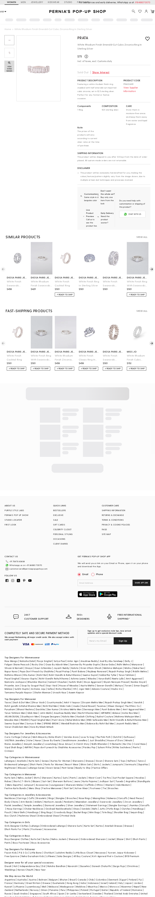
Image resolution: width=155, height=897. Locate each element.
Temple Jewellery (33, 805)
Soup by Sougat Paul (32, 685)
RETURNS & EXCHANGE (113, 515)
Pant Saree (67, 767)
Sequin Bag (136, 812)
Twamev (101, 706)
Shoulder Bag (121, 812)
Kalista (75, 668)
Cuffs (31, 798)
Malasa (8, 689)
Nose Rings (84, 798)
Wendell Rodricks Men (73, 723)
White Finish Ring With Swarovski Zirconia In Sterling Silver (137, 283)
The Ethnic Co (132, 706)
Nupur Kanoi (11, 671)
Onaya (28, 668)
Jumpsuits (117, 764)
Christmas (132, 866)
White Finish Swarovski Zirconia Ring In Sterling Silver (112, 283)
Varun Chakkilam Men (16, 727)
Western (109, 785)
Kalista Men (68, 716)
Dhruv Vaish (38, 702)
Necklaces (10, 798)
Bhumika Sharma (37, 682)
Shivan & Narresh (14, 668)
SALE (55, 520)
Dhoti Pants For (13, 829)
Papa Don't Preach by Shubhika (37, 671)
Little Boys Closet (83, 852)
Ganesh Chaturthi (101, 866)
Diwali (8, 866)
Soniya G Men (33, 723)
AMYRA (28, 747)
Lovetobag (51, 744)
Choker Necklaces (33, 808)
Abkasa (116, 713)
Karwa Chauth (25, 869)
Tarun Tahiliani (126, 675)
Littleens (50, 856)
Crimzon (9, 751)
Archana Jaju (38, 689)
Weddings (10, 869)
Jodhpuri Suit (106, 781)
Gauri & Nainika (42, 668)
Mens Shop (34, 788)
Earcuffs (122, 798)
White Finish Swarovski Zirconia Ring (110, 357)
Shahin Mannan (42, 692)
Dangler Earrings (118, 805)
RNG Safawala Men (97, 720)
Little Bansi (36, 852)
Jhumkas (134, 805)
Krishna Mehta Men (71, 709)
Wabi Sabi (65, 706)
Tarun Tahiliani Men (15, 713)
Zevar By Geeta (51, 740)
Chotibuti (49, 852)
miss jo (132, 351)
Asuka (76, 706)
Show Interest (101, 72)
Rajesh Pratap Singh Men (118, 702)
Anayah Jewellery (33, 744)
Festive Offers (100, 767)
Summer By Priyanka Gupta (85, 664)
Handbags (138, 808)
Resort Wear (71, 764)
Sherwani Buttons (62, 781)
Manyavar (137, 664)
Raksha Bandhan (56, 866)
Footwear (95, 788)
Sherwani (47, 777)
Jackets (106, 764)
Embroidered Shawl (49, 815)
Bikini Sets (86, 764)
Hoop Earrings (14, 808)
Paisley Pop (89, 747)
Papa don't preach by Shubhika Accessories (57, 747)
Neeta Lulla (118, 678)
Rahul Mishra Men (75, 720)
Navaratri (73, 866)
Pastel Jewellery (13, 805)
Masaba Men (11, 720)
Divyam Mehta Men (92, 702)
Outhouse (128, 737)
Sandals (86, 808)
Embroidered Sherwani (93, 839)
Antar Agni (73, 661)
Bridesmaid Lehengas (16, 764)
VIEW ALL (141, 236)
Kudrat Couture (105, 716)
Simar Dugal (140, 685)
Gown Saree (53, 767)
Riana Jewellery (13, 744)
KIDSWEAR (53, 2)
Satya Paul (59, 661)
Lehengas (10, 760)
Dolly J (128, 661)
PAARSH (25, 720)
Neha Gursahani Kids (32, 856)
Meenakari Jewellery (87, 801)
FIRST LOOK (10, 524)
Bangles (60, 798)
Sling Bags (46, 812)
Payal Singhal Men (40, 720)
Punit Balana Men (111, 709)
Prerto (136, 747)
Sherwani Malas (74, 785)
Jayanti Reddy (61, 668)
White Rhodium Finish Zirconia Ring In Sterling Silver (64, 357)
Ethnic (100, 785)
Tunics (141, 760)
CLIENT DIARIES (60, 543)
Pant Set (68, 788)
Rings (51, 798)
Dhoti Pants (36, 764)
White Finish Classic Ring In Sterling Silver (87, 357)
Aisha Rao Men (130, 713)
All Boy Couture (81, 856)
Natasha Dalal (27, 661)
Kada (68, 808)
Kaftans (132, 760)
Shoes (76, 808)
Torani (128, 685)
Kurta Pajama (89, 781)
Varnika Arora (71, 737)
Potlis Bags (113, 808)
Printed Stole (68, 815)
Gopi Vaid (51, 685)
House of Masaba (68, 685)
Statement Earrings (96, 805)
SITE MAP (106, 534)
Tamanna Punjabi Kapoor (18, 692)
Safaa (50, 689)
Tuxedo (119, 781)
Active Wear (81, 788)
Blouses (22, 767)
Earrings (21, 798)
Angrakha (131, 781)
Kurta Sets (34, 760)
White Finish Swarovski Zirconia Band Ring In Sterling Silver (15, 283)
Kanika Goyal (138, 682)
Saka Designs (64, 856)
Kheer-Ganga (115, 706)
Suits (65, 777)
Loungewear (57, 785)
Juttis (102, 808)
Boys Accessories (40, 842)
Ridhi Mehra (123, 664)
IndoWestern (123, 785)
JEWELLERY (37, 2)
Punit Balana (79, 671)
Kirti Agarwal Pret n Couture (107, 856)
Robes (8, 781)
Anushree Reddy (89, 661)
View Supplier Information (130, 89)
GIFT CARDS (59, 524)
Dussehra (85, 866)
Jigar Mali (84, 689)
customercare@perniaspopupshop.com (28, 569)
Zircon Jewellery (133, 801)
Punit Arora (58, 720)
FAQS (104, 529)
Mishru (127, 668)
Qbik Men (32, 713)
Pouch (8, 812)
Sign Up (123, 640)
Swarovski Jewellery (111, 801)
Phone (99, 574)
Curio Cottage (12, 737)
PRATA (82, 38)
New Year (40, 869)
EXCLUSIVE (58, 515)
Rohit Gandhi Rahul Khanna (54, 678)
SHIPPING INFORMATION (113, 510)
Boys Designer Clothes (17, 839)
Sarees (45, 760)
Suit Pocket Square (123, 777)
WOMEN (11, 2)
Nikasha (92, 678)
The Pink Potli (103, 737)
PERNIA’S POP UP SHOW (16, 515)
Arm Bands (26, 801)
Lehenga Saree (36, 767)
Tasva (8, 702)
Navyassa (100, 852)
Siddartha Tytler (107, 675)
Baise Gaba (108, 664)
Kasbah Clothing (85, 716)
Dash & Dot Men (21, 702)
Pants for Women (53, 764)
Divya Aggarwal (92, 682)
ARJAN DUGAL (12, 716)
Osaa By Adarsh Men (56, 664)
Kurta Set (89, 825)
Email (83, 574)
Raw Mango (11, 661)
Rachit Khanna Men (88, 713)
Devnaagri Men (91, 709)
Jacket (111, 839)
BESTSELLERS (59, 510)
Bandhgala (144, 781)
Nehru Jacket (25, 777)
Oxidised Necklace (55, 808)
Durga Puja (119, 866)
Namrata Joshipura (15, 682)
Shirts (37, 777)
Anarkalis (22, 760)
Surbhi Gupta (21, 689)
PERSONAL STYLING (63, 534)
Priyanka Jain (12, 685)
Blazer (120, 839)
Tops (123, 760)
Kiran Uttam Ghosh (91, 668)
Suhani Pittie (104, 747)
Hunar (38, 740)
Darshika (40, 709)
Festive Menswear (52, 788)
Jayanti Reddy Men (126, 723)
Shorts (16, 781)
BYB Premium (132, 856)
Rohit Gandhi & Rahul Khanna (65, 675)
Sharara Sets (111, 760)
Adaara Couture (100, 689)
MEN (23, 2)
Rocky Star (37, 664)
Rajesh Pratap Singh (120, 671)
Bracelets (41, 798)
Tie (104, 788)
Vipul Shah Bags (13, 747)
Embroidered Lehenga (53, 825)
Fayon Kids (11, 852)
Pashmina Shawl (27, 815)
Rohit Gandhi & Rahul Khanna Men (128, 720)
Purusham (10, 709)
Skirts (97, 764)
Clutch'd (117, 737)
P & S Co (23, 852)
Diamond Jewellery (55, 805)
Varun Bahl (104, 678)
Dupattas (143, 764)
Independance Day (30, 866)
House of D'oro (115, 740)
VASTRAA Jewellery (15, 740)
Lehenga (34, 825)
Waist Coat (94, 777)
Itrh (75, 689)
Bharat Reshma (25, 709)
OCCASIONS (59, 539)
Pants (73, 777)
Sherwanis (78, 760)
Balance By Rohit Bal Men (100, 723)
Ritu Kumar (29, 675)
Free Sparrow (12, 856)
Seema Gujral (90, 675)
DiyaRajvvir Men (30, 716)
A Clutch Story (82, 744)
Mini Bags (94, 812)
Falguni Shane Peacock (17, 664)
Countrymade (54, 702)
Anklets (38, 801)
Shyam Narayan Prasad (116, 682)
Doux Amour (65, 744)
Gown (99, 760)
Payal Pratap (63, 671)
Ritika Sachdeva (122, 747)
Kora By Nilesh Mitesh (41, 727)
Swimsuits (130, 764)
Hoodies (139, 777)
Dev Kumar (53, 709)
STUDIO (68, 2)
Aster (30, 740)
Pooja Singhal (44, 661)
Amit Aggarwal (134, 678)
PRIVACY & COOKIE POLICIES (116, 524)
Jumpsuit (29, 785)
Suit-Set (46, 781)
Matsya (119, 685)
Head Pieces (136, 798)
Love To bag (87, 737)
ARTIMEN (105, 713)
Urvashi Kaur (59, 692)
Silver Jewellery (75, 805)
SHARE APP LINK (141, 583)
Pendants (69, 801)
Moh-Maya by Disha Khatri (47, 737)
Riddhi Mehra (140, 671)
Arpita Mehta (87, 685)
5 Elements (115, 744)
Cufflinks (90, 785)
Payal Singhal (12, 678)
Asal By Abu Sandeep (111, 661)
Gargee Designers (50, 716)
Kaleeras (111, 798)
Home (8, 29)
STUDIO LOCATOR (13, 520)
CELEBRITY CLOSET (62, 529)
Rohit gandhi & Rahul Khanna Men (23, 706)
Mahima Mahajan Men (127, 716)
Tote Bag (107, 812)
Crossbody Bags (63, 812)
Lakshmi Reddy (64, 852)
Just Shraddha (97, 740)
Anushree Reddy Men (65, 713)
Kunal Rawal (88, 706)
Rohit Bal (42, 675)
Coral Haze (139, 744)
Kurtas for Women (60, 760)
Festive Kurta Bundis (16, 788)
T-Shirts (26, 781)
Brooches (113, 788)
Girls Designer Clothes (16, 825)
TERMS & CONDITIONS (113, 520)
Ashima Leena (78, 678)
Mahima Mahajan (112, 668)
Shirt (128, 839)
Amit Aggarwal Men (133, 709)
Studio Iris (116, 689)
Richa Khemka (63, 689)
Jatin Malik (46, 713)
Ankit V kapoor (72, 702)
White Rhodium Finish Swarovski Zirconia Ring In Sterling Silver (40, 283)
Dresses (90, 760)
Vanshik (138, 702)
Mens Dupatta (14, 785)
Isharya (26, 737)
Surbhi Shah (75, 682)
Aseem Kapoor (76, 692)
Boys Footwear (21, 842)
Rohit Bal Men (50, 706)
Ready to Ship (82, 767)
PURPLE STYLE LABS (14, 510)
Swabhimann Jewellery (75, 740)
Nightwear (10, 767)
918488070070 (142, 2)
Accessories (42, 785)
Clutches (126, 808)
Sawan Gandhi (105, 685)
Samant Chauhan (57, 682)
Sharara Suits (74, 825)
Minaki (128, 740)
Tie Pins (107, 777)
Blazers (36, 781)
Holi (15, 866)
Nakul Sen (138, 668)
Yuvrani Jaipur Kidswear (121, 852)
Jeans (77, 781)
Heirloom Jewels (53, 801)
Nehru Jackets (58, 839)
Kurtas (57, 777)
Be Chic (127, 744)
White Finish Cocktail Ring (62, 283)
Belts (94, 808)
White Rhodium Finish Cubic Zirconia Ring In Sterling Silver (136, 357)
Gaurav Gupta (29, 678)
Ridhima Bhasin (13, 675)
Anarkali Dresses (113, 825)
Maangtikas (99, 798)
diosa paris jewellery (17, 277)
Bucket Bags (80, 812)
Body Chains (11, 801)
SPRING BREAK (51, 723)
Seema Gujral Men (14, 723)
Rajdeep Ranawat (97, 671)
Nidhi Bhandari (99, 744)
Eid (43, 866)
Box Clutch (10, 815)
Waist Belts (19, 812)
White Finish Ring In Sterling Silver (89, 283)
